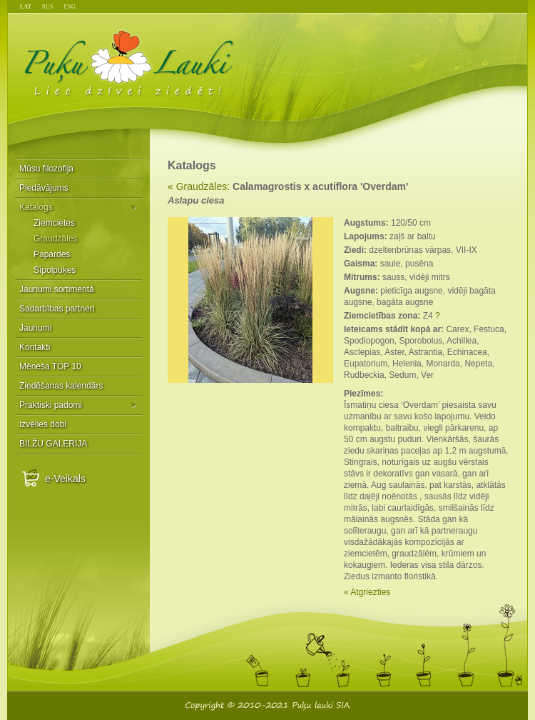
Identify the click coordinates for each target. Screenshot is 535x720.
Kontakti (34, 347)
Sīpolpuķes (55, 270)
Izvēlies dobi (42, 424)
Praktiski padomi (50, 405)
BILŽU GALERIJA (53, 444)
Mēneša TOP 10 (50, 366)
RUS (48, 7)
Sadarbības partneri (56, 309)
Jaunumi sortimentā (56, 289)
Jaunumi (35, 328)
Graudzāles (55, 239)
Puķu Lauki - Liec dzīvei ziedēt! (129, 62)
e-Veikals (65, 478)
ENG (69, 7)
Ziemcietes (54, 223)
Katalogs (36, 207)
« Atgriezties (367, 592)
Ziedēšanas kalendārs (61, 386)
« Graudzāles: (199, 186)
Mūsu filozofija (46, 169)
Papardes (52, 254)
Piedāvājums (43, 188)
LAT (25, 7)
